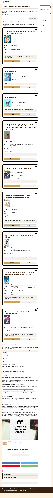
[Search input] (44, 13)
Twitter (29, 462)
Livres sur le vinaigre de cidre (44, 31)
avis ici (6, 375)
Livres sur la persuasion (44, 27)
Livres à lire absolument (45, 6)
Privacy (21, 490)
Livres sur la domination (7, 474)
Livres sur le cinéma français (44, 34)
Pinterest (11, 465)
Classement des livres (39, 1)
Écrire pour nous (16, 490)
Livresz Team (10, 441)
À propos (3, 490)
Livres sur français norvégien (43, 25)
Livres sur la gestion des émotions (9, 477)
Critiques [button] (28, 61)
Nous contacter (25, 490)
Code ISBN (48, 1)
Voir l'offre (12, 61)
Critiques (30, 1)
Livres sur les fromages (44, 18)
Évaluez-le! (20, 454)
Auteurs (20, 1)
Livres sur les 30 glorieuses (43, 21)
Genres (25, 1)
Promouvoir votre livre (9, 490)
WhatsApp (29, 465)
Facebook (11, 462)
